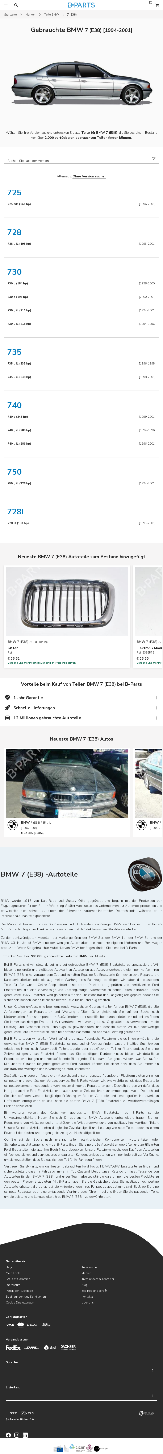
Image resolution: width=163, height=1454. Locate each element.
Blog (85, 1285)
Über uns (88, 1303)
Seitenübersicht (17, 1261)
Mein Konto (13, 1273)
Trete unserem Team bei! (98, 1279)
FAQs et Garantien (18, 1279)
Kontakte (87, 1297)
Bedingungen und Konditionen (26, 1297)
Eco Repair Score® (94, 1291)
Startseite (10, 15)
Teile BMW (51, 15)
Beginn (10, 1267)
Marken (30, 15)
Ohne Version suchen (89, 176)
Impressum (13, 1285)
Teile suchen (90, 1267)
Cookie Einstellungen (20, 1303)
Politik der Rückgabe (19, 1291)
